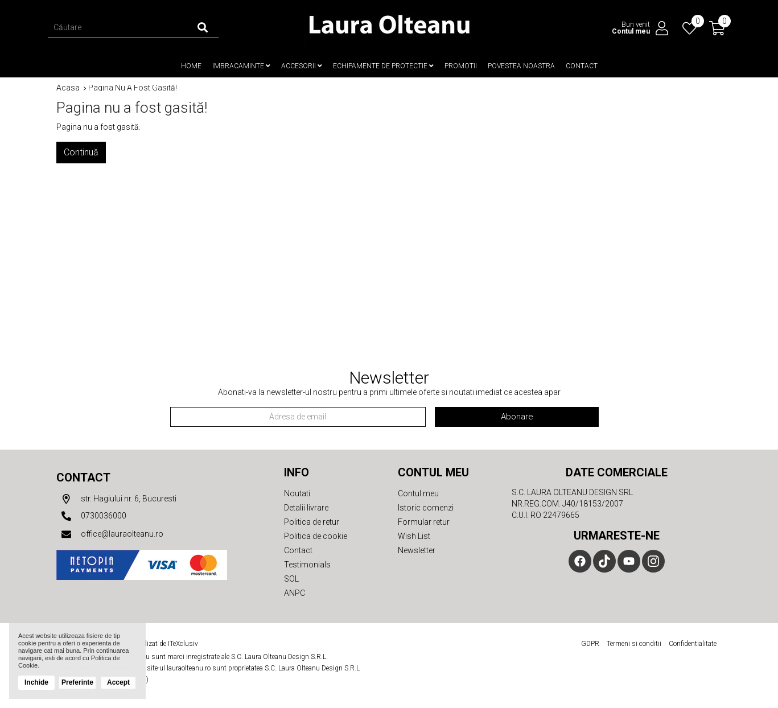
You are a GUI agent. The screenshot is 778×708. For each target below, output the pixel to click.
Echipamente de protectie (383, 66)
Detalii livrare (306, 507)
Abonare (517, 416)
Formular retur (424, 521)
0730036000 (91, 516)
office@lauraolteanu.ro (109, 534)
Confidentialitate (693, 644)
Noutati (297, 493)
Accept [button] (118, 682)
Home (191, 66)
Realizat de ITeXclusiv (166, 644)
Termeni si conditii (634, 644)
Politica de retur (311, 521)
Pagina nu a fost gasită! (132, 88)
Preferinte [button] (77, 682)
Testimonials (307, 564)
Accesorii (301, 66)
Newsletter (416, 550)
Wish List (414, 536)
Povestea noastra (521, 66)
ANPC (294, 593)
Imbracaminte (241, 66)
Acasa (68, 88)
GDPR (590, 644)
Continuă (81, 152)
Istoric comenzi (426, 507)
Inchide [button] (36, 682)
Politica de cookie (315, 536)
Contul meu (418, 493)
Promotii (460, 66)
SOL (291, 578)
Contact (582, 66)
